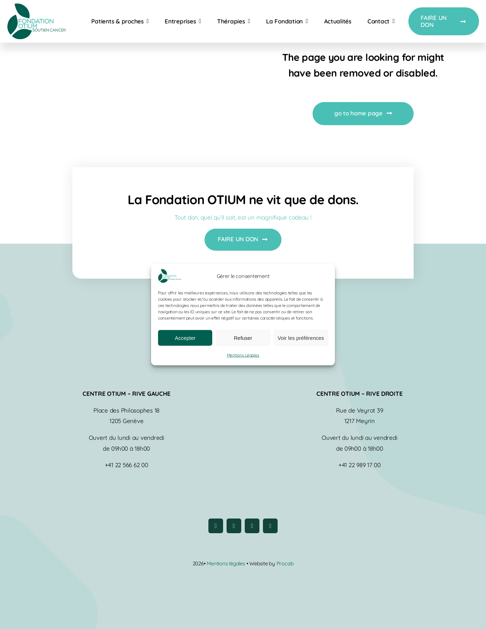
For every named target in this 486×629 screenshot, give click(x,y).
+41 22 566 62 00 (126, 465)
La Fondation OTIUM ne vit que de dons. (243, 199)
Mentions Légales (243, 355)
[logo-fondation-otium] (36, 6)
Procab (285, 563)
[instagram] (234, 526)
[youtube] (252, 526)
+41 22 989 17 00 (359, 465)
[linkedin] (270, 526)
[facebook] (215, 526)
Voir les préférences (301, 338)
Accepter (185, 338)
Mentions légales (226, 563)
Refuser (243, 338)
